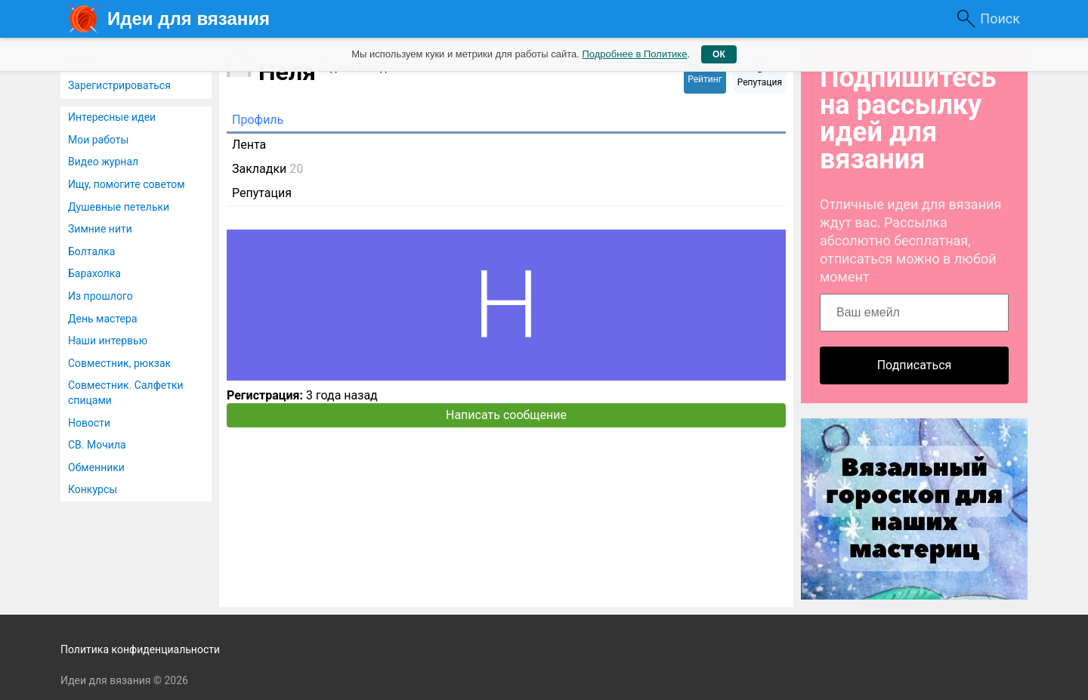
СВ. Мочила (97, 445)
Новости (89, 423)
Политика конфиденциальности (140, 649)
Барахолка (94, 273)
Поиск (1000, 18)
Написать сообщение (506, 415)
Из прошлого (100, 296)
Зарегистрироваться (119, 85)
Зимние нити (100, 229)
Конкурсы (92, 489)
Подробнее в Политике (634, 54)
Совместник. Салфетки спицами (126, 392)
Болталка (91, 251)
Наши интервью (107, 341)
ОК (718, 54)
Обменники (96, 467)
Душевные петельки (118, 207)
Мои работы (98, 140)
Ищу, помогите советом (126, 184)
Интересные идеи (112, 117)
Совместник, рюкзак (119, 363)
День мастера (103, 319)
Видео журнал (103, 162)
